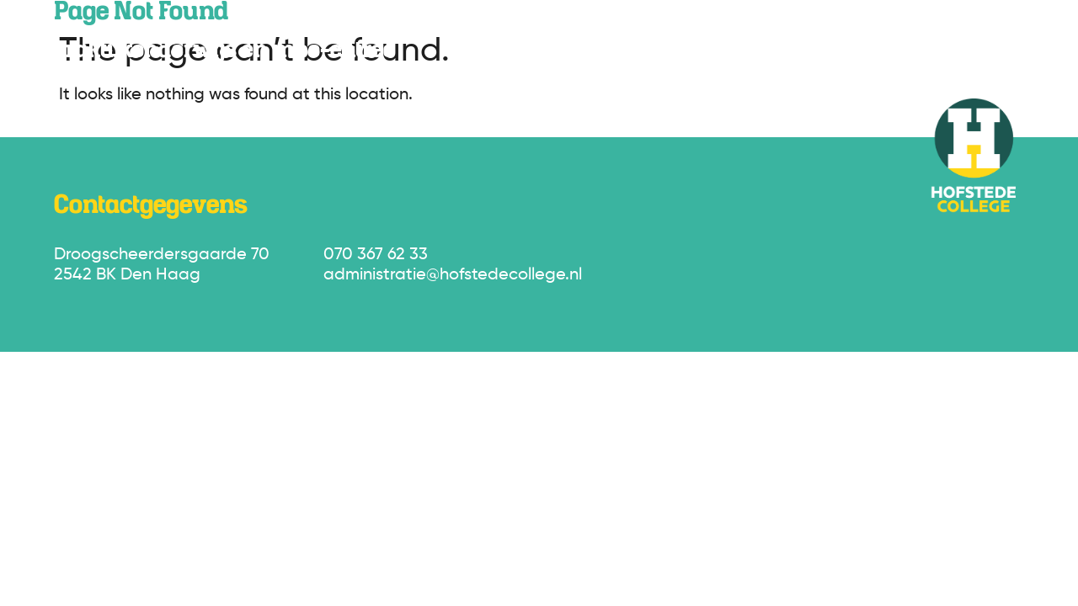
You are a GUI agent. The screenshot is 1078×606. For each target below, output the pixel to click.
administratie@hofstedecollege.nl (452, 275)
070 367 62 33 (375, 255)
